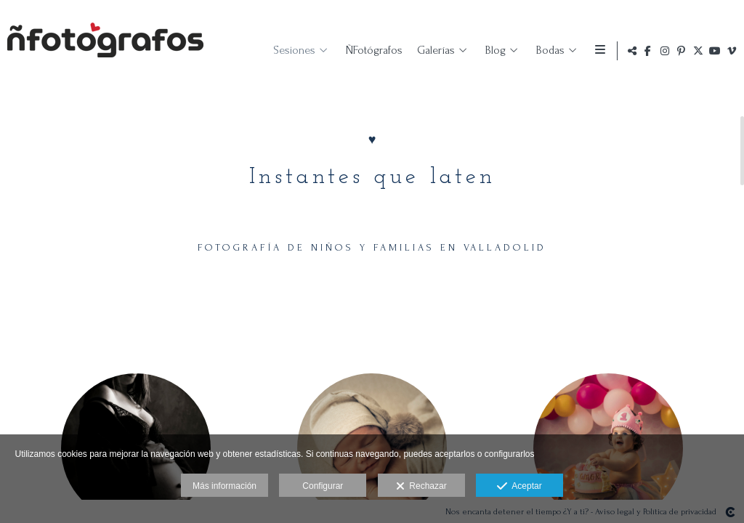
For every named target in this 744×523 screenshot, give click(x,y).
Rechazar (421, 486)
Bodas (547, 50)
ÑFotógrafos (371, 50)
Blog (492, 50)
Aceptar (519, 486)
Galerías (433, 50)
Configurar (322, 486)
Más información (224, 486)
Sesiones (291, 50)
